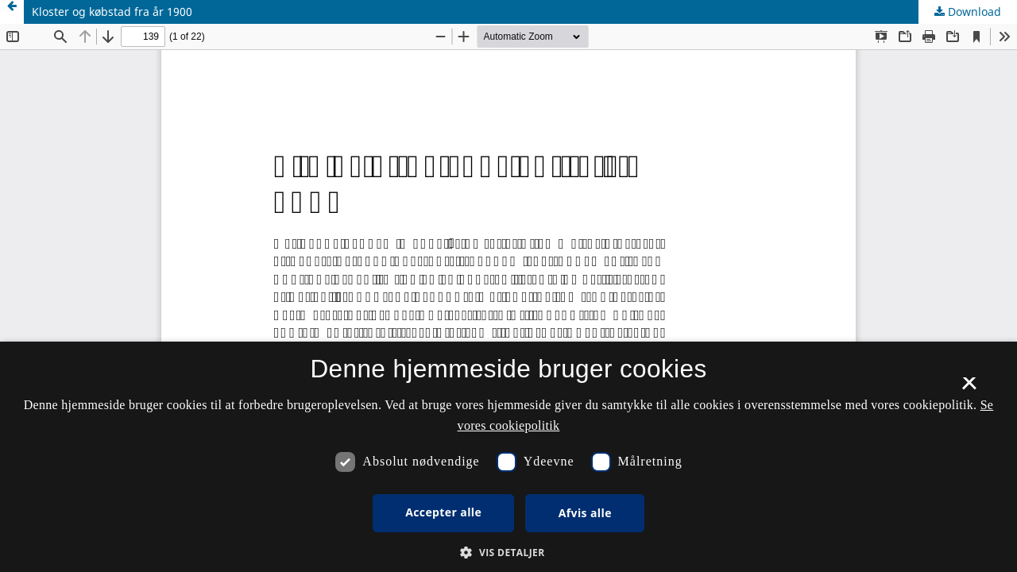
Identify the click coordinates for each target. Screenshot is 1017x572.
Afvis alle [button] (585, 512)
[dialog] (508, 457)
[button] (508, 552)
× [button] (969, 388)
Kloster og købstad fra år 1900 (112, 11)
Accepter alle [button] (443, 512)
